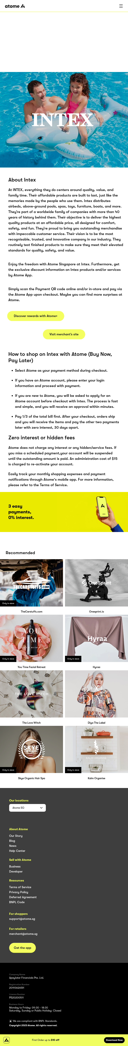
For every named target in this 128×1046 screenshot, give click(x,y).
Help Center (17, 850)
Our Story (15, 836)
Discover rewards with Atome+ (36, 316)
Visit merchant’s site (64, 334)
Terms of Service (20, 887)
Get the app (22, 948)
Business (14, 866)
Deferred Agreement (23, 897)
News (12, 846)
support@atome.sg (22, 918)
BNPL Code (16, 902)
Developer (16, 871)
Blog (12, 840)
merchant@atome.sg (23, 934)
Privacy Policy (18, 892)
